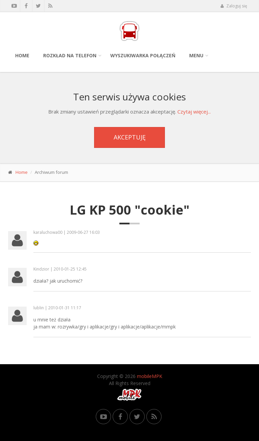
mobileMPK (149, 376)
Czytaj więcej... (194, 111)
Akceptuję (130, 137)
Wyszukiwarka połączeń (142, 55)
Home (22, 55)
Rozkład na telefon (69, 55)
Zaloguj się (233, 6)
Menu (196, 55)
